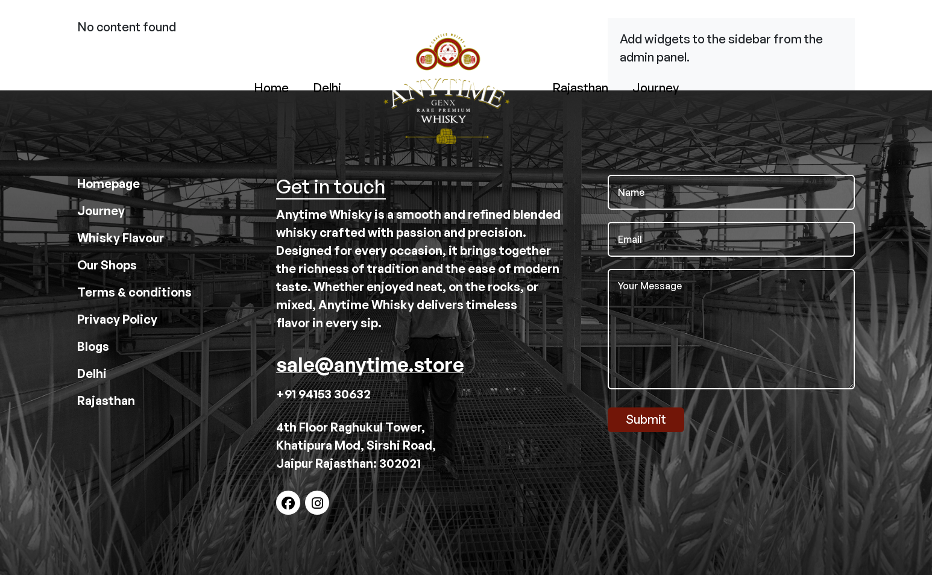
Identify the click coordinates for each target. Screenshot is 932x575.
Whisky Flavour (120, 237)
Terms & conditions (134, 292)
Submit (646, 419)
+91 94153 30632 (323, 393)
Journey (655, 87)
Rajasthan (580, 87)
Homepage (108, 183)
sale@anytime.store (370, 365)
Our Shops (107, 264)
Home (271, 87)
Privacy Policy (117, 319)
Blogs (93, 346)
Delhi (327, 87)
